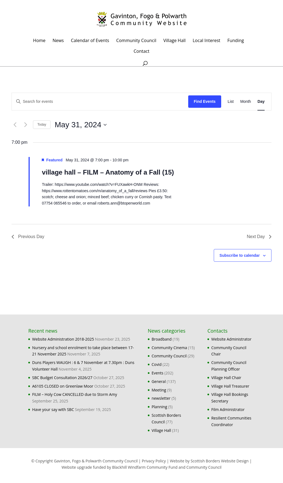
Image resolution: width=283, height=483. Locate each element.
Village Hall (174, 40)
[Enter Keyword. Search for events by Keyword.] (100, 101)
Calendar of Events (90, 40)
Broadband (162, 339)
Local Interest (206, 40)
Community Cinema (169, 347)
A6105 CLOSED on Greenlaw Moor (62, 386)
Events (157, 373)
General (159, 381)
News (58, 40)
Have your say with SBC (53, 409)
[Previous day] (15, 125)
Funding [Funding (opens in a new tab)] (235, 40)
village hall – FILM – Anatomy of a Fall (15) (108, 172)
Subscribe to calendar (240, 255)
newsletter (161, 398)
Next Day (259, 236)
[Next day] (25, 125)
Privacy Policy (154, 460)
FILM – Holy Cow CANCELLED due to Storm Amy (74, 394)
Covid (157, 364)
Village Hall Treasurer (230, 386)
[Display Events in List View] (231, 101)
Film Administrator (228, 409)
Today (41, 124)
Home (39, 40)
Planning (159, 406)
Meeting (159, 390)
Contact (141, 51)
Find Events (204, 101)
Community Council (136, 40)
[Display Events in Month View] (245, 101)
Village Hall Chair (226, 377)
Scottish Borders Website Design (220, 460)
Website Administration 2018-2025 (63, 339)
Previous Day (28, 236)
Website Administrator (231, 339)
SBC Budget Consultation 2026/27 (62, 377)
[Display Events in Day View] (261, 101)
